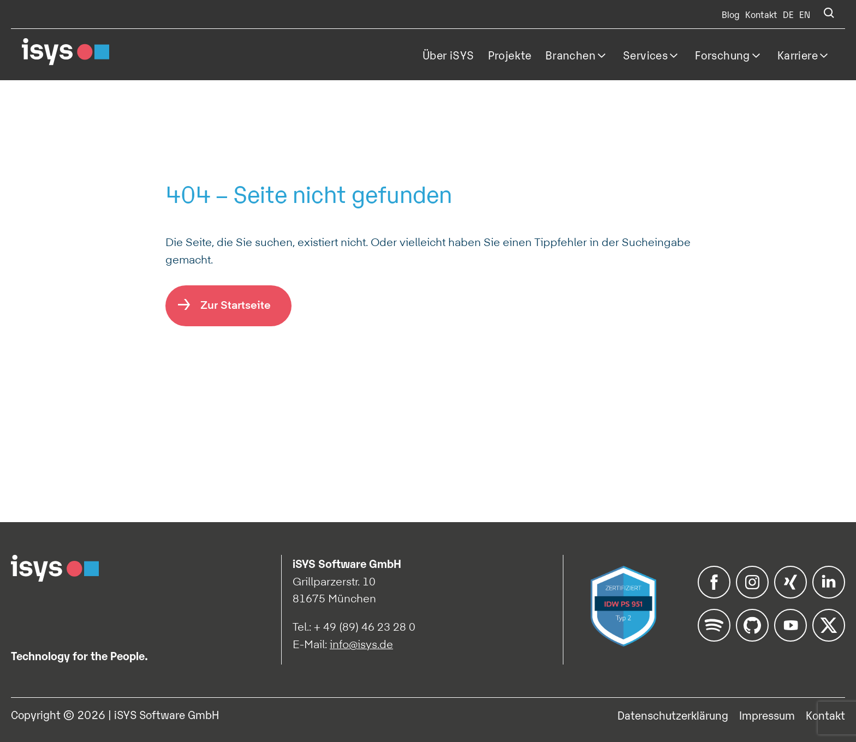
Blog (731, 14)
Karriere (797, 54)
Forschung (722, 54)
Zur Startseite (235, 304)
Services (645, 54)
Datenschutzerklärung (672, 715)
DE (788, 14)
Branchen (570, 54)
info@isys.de (361, 644)
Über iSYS (448, 54)
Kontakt (761, 14)
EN (804, 14)
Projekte (510, 54)
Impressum (767, 715)
